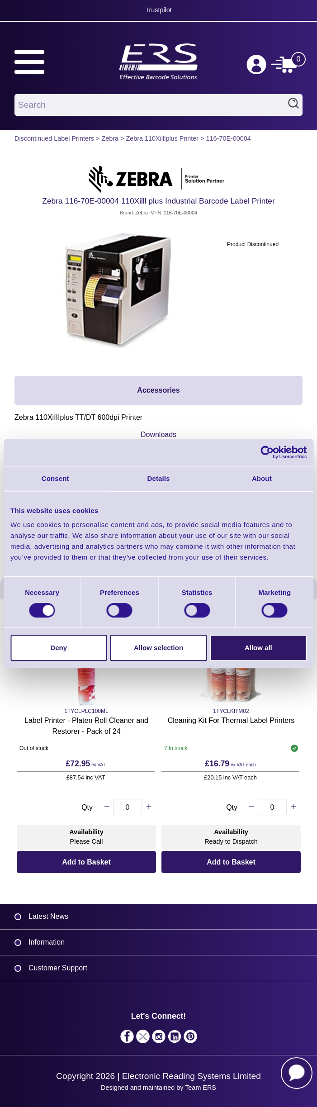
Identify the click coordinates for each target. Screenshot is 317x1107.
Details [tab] (158, 478)
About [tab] (262, 478)
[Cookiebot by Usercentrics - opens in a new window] (267, 452)
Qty (87, 807)
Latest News (48, 916)
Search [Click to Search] (293, 105)
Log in (256, 65)
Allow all (258, 647)
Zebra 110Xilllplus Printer (162, 138)
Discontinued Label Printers (54, 138)
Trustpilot (158, 10)
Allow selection (158, 647)
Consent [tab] (55, 478)
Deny (58, 647)
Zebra (109, 138)
